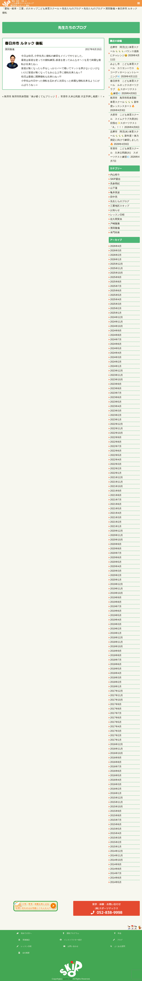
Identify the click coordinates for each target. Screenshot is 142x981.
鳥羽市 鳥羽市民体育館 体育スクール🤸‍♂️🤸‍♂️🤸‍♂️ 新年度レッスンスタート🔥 (124, 102)
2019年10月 (116, 593)
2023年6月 (116, 397)
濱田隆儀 (9, 49)
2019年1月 (116, 633)
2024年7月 (116, 339)
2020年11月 (116, 535)
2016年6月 (116, 771)
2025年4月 (116, 299)
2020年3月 (116, 571)
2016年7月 (116, 766)
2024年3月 (116, 357)
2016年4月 (116, 780)
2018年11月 (116, 642)
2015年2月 (116, 842)
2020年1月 (116, 579)
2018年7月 (116, 659)
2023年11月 (116, 375)
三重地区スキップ (119, 205)
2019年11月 (116, 588)
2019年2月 (116, 628)
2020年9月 (116, 544)
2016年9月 (116, 757)
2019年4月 (116, 619)
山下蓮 (113, 188)
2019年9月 (116, 597)
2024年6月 (116, 344)
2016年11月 (116, 748)
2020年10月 (116, 539)
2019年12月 (116, 584)
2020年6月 (116, 557)
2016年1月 (116, 793)
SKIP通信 (115, 179)
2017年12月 (116, 691)
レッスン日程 (117, 214)
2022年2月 (116, 468)
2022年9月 (116, 437)
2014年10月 (116, 860)
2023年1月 (116, 419)
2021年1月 (116, 526)
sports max (67, 979)
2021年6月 (116, 504)
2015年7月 (116, 820)
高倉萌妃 (115, 183)
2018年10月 (116, 646)
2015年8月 (116, 815)
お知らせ (115, 210)
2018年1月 (116, 686)
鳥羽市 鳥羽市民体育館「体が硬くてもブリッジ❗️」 (32, 96)
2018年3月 (116, 677)
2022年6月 (116, 450)
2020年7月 (116, 553)
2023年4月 (116, 406)
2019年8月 (116, 602)
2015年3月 (116, 837)
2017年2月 (116, 735)
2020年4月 (116, 566)
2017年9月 (116, 704)
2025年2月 (116, 308)
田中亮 (113, 197)
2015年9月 (116, 811)
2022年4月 (116, 459)
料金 (117, 933)
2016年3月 (116, 784)
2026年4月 (116, 246)
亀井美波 (115, 192)
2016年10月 (116, 753)
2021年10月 (116, 486)
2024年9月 (116, 330)
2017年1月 (116, 740)
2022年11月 (116, 428)
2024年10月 (116, 326)
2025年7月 (116, 286)
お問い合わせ (70, 946)
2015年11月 (116, 802)
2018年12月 (116, 637)
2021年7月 (116, 499)
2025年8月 (116, 281)
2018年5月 (116, 668)
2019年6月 (116, 611)
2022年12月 (116, 424)
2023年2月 (116, 415)
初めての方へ (24, 933)
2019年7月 (116, 606)
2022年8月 (116, 442)
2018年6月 (116, 664)
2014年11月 (116, 855)
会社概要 (24, 953)
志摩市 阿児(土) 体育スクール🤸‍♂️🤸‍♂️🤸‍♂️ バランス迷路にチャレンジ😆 (124, 51)
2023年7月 (116, 393)
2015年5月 (116, 829)
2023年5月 (116, 401)
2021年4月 (116, 513)
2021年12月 (116, 477)
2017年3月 (116, 731)
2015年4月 (116, 833)
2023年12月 (116, 370)
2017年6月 (116, 717)
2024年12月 (116, 317)
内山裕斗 (115, 174)
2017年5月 (116, 722)
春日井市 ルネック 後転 (24, 43)
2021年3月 (116, 517)
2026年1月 (116, 259)
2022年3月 (116, 464)
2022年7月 (116, 446)
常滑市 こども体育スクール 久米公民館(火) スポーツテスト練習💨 (124, 152)
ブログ (118, 940)
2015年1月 (116, 846)
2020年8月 (116, 548)
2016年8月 (116, 762)
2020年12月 (116, 530)
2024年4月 (116, 353)
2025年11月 (116, 268)
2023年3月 (116, 410)
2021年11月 (116, 482)
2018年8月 (116, 655)
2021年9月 (116, 490)
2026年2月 (116, 255)
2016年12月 (116, 744)
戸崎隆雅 (115, 223)
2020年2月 (116, 575)
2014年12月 (116, 851)
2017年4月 (116, 726)
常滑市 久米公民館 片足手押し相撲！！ (81, 96)
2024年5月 (116, 348)
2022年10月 (116, 433)
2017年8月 (116, 708)
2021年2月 (116, 522)
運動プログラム (71, 933)
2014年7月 (116, 873)
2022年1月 (116, 473)
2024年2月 (116, 361)
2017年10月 (116, 700)
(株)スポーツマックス (106, 908)
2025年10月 (116, 272)
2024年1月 (116, 366)
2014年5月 (116, 882)
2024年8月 (116, 335)
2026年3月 (116, 250)
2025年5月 (116, 295)
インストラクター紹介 (71, 940)
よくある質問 (117, 946)
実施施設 (24, 940)
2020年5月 (116, 562)
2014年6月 (116, 877)
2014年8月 (116, 869)
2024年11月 (116, 321)
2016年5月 (116, 775)
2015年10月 (116, 806)
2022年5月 (116, 455)
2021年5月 (116, 508)
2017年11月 (116, 695)
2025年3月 (116, 304)
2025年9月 (116, 277)
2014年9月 (116, 864)
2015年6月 (116, 824)
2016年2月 (116, 788)
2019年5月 (116, 615)
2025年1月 (116, 313)
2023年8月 (116, 388)
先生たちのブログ (119, 201)
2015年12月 (116, 797)
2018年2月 (116, 682)
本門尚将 (115, 232)
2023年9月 (116, 384)
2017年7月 (116, 713)
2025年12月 (116, 264)
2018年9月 (116, 651)
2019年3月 (116, 624)
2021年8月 (116, 495)
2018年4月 (116, 673)
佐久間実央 (116, 219)
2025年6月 (116, 290)
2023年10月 (116, 379)
